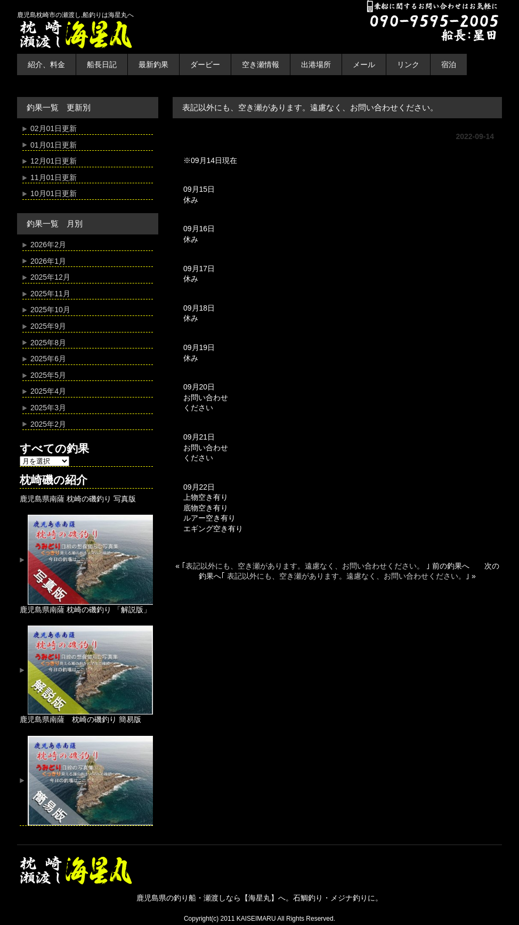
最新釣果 (153, 64)
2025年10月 (50, 309)
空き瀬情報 (260, 64)
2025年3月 (48, 407)
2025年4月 (48, 391)
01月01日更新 (53, 145)
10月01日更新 (53, 193)
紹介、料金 (46, 64)
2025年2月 (48, 424)
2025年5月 (48, 375)
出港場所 (316, 64)
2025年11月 (50, 293)
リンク (408, 64)
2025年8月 (48, 342)
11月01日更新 (53, 177)
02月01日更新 (53, 128)
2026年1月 (48, 261)
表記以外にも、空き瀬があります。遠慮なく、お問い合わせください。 (305, 566)
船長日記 (102, 64)
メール (364, 64)
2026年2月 (48, 244)
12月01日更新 (53, 161)
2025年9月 (48, 326)
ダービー (205, 64)
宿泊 (448, 64)
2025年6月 (48, 358)
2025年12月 (50, 277)
